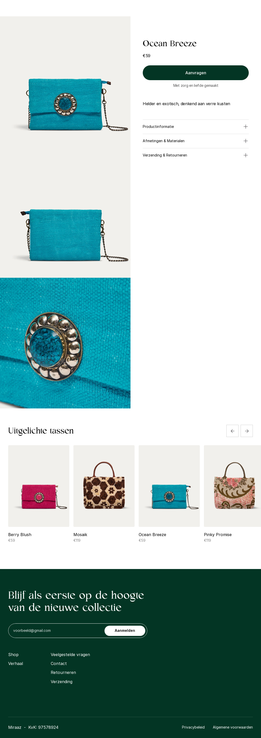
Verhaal (15, 663)
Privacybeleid (193, 727)
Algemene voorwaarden (233, 727)
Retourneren (63, 672)
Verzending (61, 681)
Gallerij (144, 7)
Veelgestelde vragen (70, 654)
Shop (90, 7)
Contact (168, 7)
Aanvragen (195, 72)
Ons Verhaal (116, 7)
